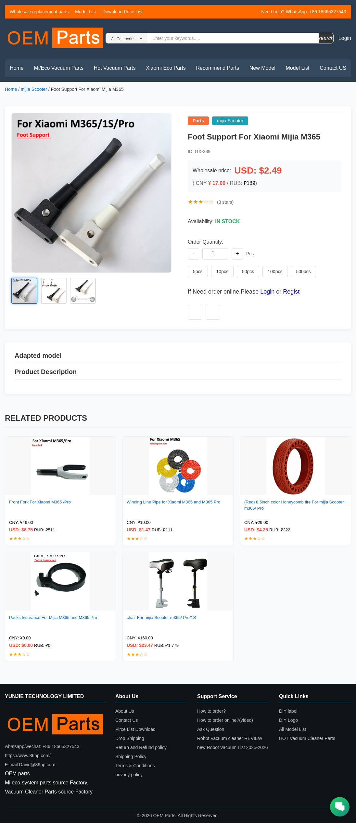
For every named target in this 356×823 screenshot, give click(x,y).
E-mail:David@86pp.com (30, 764)
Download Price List (122, 11)
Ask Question (210, 729)
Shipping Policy (130, 756)
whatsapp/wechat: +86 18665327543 (42, 746)
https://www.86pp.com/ (28, 755)
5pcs (198, 271)
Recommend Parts (217, 68)
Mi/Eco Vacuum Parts (58, 68)
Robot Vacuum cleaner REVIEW (229, 738)
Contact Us (126, 720)
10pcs (222, 271)
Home (17, 68)
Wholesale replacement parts (39, 11)
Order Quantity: (205, 242)
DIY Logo (288, 720)
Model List (85, 11)
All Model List (292, 729)
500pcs (303, 271)
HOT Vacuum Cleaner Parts (307, 738)
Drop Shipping (129, 738)
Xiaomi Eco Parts (166, 68)
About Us (124, 711)
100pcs (275, 271)
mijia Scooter (34, 89)
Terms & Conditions (135, 765)
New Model (262, 68)
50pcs (248, 271)
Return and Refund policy (141, 747)
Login (344, 38)
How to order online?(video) (225, 720)
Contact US (333, 68)
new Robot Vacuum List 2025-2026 (232, 747)
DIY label (288, 711)
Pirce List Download (135, 729)
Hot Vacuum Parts (115, 68)
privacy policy (129, 774)
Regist (291, 291)
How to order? (211, 711)
